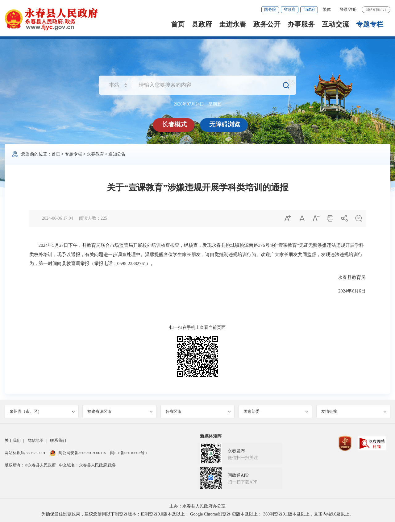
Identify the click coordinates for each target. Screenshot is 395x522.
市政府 (309, 9)
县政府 (202, 24)
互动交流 (335, 24)
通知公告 (117, 154)
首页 (178, 24)
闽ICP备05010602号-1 (129, 452)
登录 (344, 9)
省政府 (290, 9)
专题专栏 (369, 24)
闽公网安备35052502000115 (78, 452)
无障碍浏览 (224, 124)
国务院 (270, 9)
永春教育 (95, 154)
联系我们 (58, 440)
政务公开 (267, 24)
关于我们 (13, 440)
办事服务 (301, 24)
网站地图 (35, 440)
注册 (353, 9)
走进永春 (232, 24)
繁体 (327, 9)
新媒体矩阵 (211, 436)
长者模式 (174, 124)
